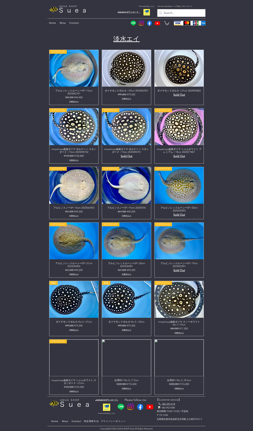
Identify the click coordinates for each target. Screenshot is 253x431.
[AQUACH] (146, 12)
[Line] (133, 23)
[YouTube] (157, 23)
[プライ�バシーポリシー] (113, 421)
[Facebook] (149, 23)
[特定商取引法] (92, 421)
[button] (166, 23)
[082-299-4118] (166, 404)
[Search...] (181, 13)
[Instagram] (141, 23)
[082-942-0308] (170, 407)
